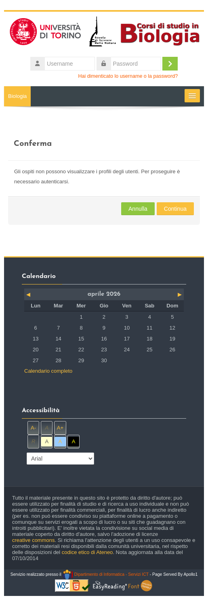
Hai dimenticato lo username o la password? (128, 76)
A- (33, 428)
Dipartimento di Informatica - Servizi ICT (106, 574)
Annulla (137, 208)
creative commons (33, 540)
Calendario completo (48, 371)
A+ (60, 428)
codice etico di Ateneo (87, 552)
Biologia (17, 96)
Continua (175, 208)
